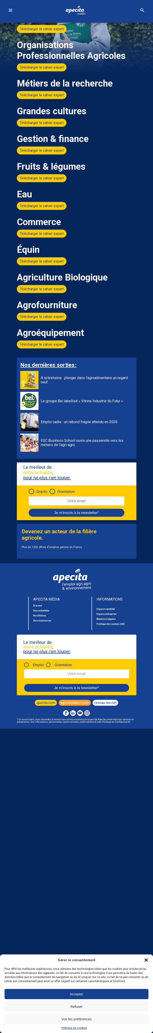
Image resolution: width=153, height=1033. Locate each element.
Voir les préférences (76, 1019)
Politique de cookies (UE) (111, 624)
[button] (146, 960)
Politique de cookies (74, 1028)
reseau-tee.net (105, 703)
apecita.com (46, 703)
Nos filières (39, 615)
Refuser (77, 1006)
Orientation (66, 491)
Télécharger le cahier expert (42, 29)
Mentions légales (106, 619)
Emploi (41, 491)
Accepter (76, 994)
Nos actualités (41, 610)
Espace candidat (106, 609)
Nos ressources (42, 620)
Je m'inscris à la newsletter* (76, 513)
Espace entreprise (107, 614)
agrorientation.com (75, 703)
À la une (37, 605)
